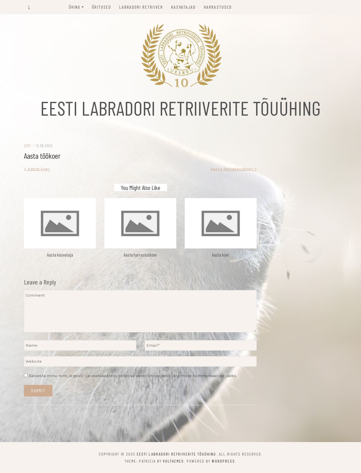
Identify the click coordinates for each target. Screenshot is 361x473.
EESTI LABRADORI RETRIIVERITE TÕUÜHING (180, 108)
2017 (27, 145)
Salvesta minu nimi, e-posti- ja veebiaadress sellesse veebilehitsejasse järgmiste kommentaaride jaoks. (133, 375)
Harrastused (218, 7)
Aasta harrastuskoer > (233, 168)
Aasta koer (220, 254)
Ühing (74, 7)
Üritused (101, 7)
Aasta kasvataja (60, 254)
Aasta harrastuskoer (140, 254)
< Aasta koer (37, 168)
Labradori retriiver (141, 7)
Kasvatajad (183, 7)
